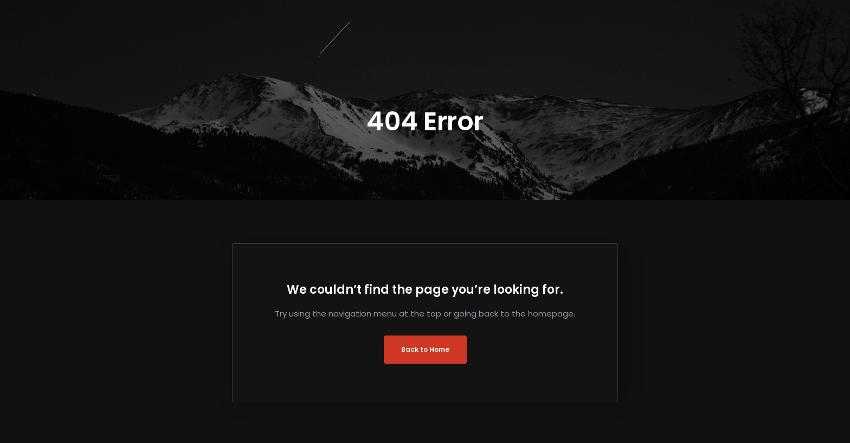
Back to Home (425, 349)
